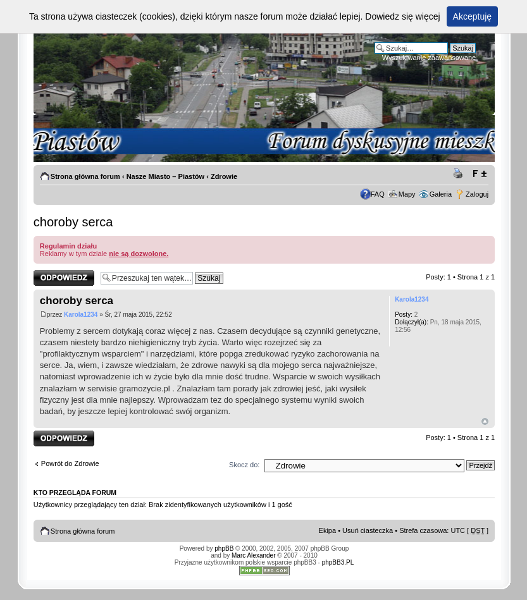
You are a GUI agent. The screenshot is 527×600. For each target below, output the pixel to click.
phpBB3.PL (338, 562)
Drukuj (460, 174)
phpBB (223, 548)
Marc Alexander (253, 555)
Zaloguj (477, 194)
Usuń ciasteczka (367, 530)
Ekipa (328, 530)
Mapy (407, 194)
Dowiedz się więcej (402, 16)
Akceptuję (472, 16)
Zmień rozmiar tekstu (479, 174)
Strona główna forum (85, 176)
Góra (484, 421)
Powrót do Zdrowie (70, 463)
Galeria (441, 194)
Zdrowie (224, 176)
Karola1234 (80, 314)
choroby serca (73, 222)
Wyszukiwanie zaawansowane (429, 57)
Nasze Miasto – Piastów (166, 176)
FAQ (378, 194)
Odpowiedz (64, 278)
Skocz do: (244, 464)
